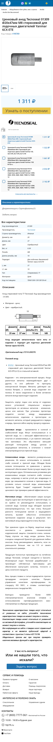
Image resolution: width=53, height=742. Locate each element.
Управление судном (37, 702)
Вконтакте (8, 730)
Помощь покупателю (37, 686)
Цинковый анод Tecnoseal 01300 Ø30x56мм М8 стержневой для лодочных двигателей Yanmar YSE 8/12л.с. (21, 161)
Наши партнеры (35, 689)
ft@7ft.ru (9, 725)
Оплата (6, 683)
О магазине (33, 679)
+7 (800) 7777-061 (16, 715)
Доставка (6, 686)
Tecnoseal (31, 230)
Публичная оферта (10, 693)
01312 (10, 365)
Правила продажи (10, 679)
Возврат (6, 689)
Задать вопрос (26, 666)
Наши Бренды (34, 693)
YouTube (7, 733)
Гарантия (32, 683)
